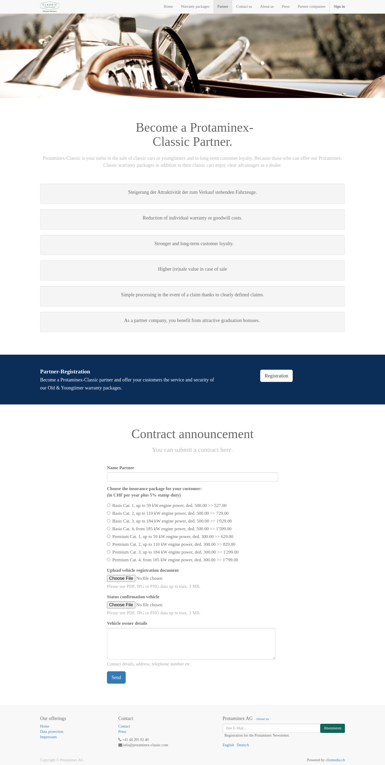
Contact (124, 726)
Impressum (48, 737)
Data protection (51, 732)
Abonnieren (332, 728)
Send (116, 677)
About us (262, 719)
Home (44, 726)
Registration (276, 375)
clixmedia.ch (335, 760)
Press (122, 732)
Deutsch (243, 745)
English (228, 745)
